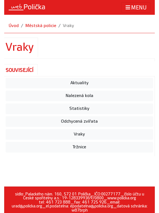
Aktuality (79, 83)
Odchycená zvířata (79, 121)
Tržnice (79, 147)
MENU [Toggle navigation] (136, 7)
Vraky (68, 25)
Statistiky (79, 108)
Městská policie (40, 25)
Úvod (14, 25)
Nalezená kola (79, 95)
